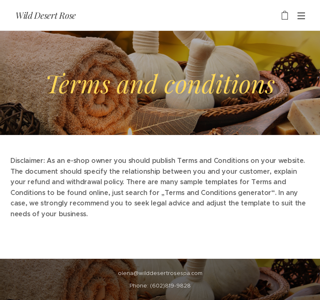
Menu (301, 15)
